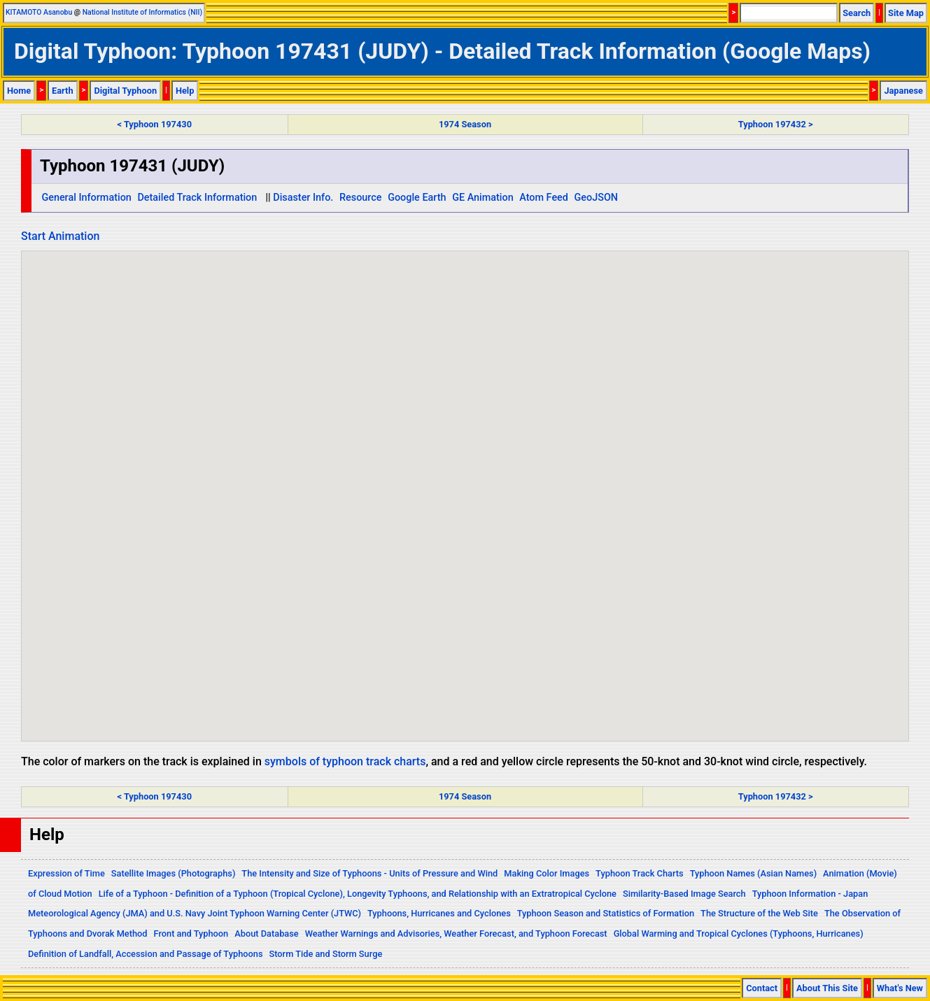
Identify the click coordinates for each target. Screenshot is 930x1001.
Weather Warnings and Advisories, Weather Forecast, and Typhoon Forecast (456, 933)
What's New (900, 988)
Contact (761, 988)
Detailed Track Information (197, 198)
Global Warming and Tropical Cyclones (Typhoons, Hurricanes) (739, 933)
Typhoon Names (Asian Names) (753, 873)
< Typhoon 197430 (155, 124)
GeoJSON (597, 198)
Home (19, 90)
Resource (360, 198)
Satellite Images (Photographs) (173, 873)
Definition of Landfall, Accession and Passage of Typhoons (145, 954)
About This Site (827, 988)
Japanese (903, 90)
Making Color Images (546, 873)
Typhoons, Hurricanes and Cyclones (439, 913)
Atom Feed (543, 198)
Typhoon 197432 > (775, 124)
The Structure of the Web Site (759, 913)
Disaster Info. (303, 198)
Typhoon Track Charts (640, 873)
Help (185, 90)
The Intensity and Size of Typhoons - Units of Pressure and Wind (369, 873)
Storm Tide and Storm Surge (325, 954)
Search (857, 13)
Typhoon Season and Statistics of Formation (605, 913)
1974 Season (465, 124)
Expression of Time (66, 873)
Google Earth (417, 198)
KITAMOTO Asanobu (39, 12)
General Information (86, 198)
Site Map (906, 13)
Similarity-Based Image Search (684, 893)
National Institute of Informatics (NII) (142, 12)
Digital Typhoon (125, 90)
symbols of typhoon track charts (345, 761)
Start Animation (60, 236)
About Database (266, 933)
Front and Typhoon (191, 933)
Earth (62, 90)
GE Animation (483, 198)
